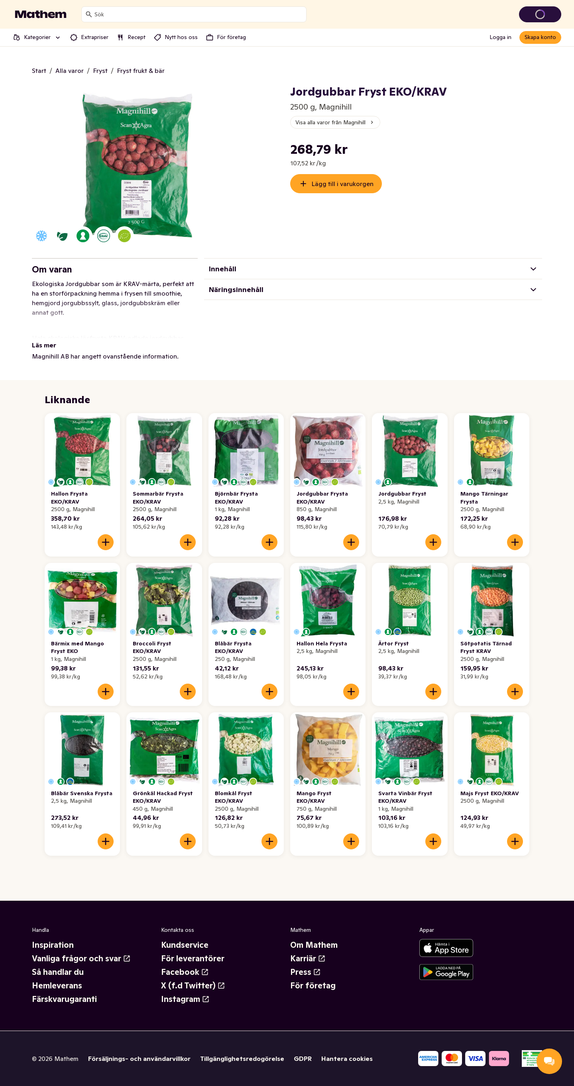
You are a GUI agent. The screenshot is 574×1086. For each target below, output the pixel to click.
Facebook (185, 972)
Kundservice (184, 945)
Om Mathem (314, 945)
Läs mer (44, 345)
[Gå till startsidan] (41, 14)
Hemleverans (57, 985)
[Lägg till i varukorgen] (106, 542)
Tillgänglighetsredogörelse (242, 1058)
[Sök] (89, 14)
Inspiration (53, 945)
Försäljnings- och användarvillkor (139, 1058)
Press (305, 972)
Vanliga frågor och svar (81, 958)
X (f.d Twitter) (193, 985)
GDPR (303, 1058)
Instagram (185, 999)
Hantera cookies (347, 1058)
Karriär (308, 958)
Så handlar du (58, 972)
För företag (313, 985)
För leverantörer (192, 958)
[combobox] (198, 14)
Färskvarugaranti (64, 999)
